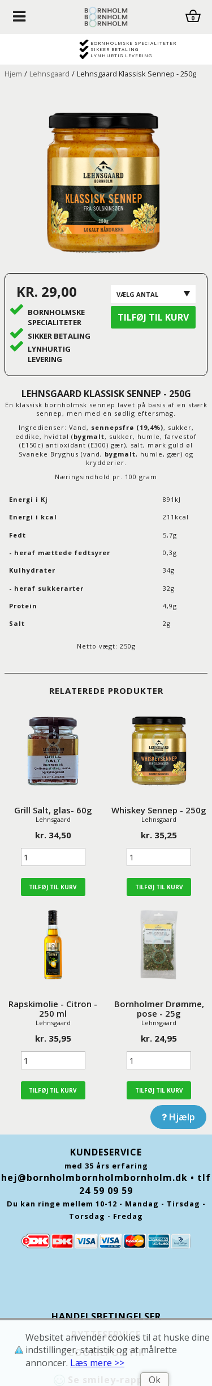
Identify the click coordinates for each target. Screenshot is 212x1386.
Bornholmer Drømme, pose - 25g (159, 1008)
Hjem (13, 74)
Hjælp (178, 1117)
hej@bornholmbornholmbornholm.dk (94, 1177)
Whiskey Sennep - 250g (158, 810)
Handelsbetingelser (106, 1316)
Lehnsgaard (49, 74)
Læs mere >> (97, 1363)
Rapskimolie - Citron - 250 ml (52, 1008)
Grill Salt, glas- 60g (53, 810)
